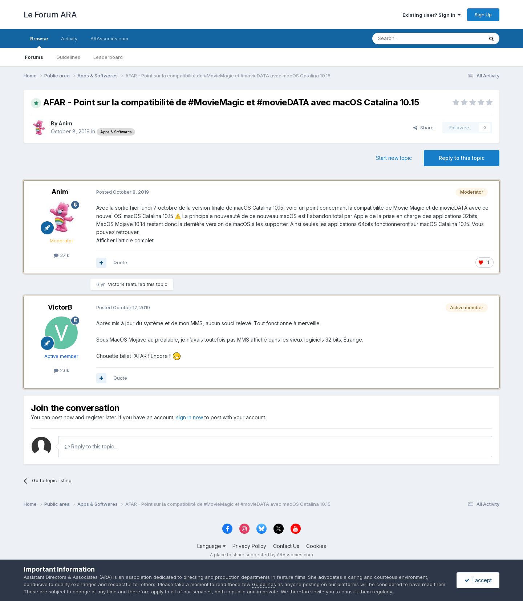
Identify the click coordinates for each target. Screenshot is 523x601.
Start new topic (394, 158)
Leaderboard (108, 57)
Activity (69, 38)
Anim (65, 123)
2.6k (61, 370)
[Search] (409, 38)
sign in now (189, 417)
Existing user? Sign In (431, 15)
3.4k (61, 255)
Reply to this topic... (91, 446)
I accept (478, 580)
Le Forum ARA (50, 14)
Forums (34, 57)
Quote (120, 262)
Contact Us (286, 546)
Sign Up (483, 14)
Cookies (316, 546)
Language (211, 546)
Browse (39, 42)
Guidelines (68, 57)
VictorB (116, 284)
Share (423, 127)
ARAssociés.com (109, 38)
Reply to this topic (462, 158)
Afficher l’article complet (125, 240)
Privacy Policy (249, 546)
